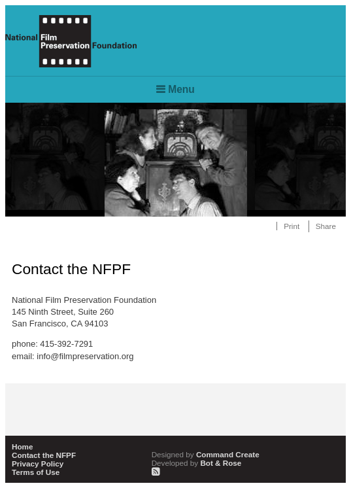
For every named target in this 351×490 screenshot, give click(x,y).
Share (326, 226)
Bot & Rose (197, 463)
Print (291, 226)
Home (22, 446)
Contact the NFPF (44, 455)
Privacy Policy (37, 463)
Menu (181, 89)
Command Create (205, 454)
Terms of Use (35, 472)
